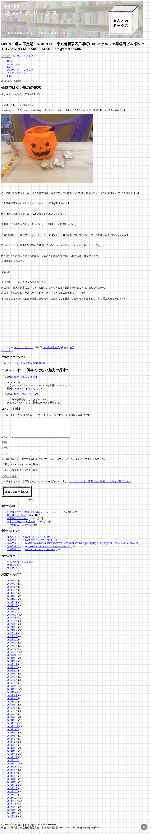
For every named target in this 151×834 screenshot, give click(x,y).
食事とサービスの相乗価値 (21, 525)
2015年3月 (12, 717)
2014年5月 (12, 748)
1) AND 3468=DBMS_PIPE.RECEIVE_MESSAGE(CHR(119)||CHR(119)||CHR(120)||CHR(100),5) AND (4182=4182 (81, 547)
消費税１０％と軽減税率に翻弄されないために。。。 (35, 516)
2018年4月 (12, 603)
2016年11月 (13, 655)
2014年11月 (13, 730)
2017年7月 (12, 630)
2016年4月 (12, 677)
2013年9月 (12, 773)
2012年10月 (13, 807)
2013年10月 (13, 770)
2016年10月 (13, 658)
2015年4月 (12, 714)
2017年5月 (12, 637)
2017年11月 (13, 618)
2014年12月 (13, 727)
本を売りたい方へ (16, 73)
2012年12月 (13, 801)
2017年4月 (12, 640)
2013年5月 (12, 786)
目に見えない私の (16, 519)
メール (4, 451)
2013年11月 (13, 767)
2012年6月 (12, 820)
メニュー (6, 56)
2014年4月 (12, 751)
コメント (7, 440)
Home (10, 61)
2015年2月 (12, 720)
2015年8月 (12, 702)
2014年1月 (12, 761)
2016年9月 (12, 661)
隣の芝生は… (14, 528)
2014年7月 (12, 742)
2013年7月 (12, 779)
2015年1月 (12, 723)
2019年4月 (12, 596)
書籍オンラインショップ (20, 70)
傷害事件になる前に (17, 522)
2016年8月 (12, 665)
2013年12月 (13, 764)
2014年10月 (13, 733)
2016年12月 (13, 652)
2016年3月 (12, 680)
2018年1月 (12, 612)
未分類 (10, 571)
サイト (4, 456)
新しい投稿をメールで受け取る (21, 473)
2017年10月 (13, 621)
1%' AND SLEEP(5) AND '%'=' (40, 553)
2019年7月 (12, 587)
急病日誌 (12, 568)
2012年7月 (12, 817)
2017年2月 (12, 646)
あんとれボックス (23, 347)
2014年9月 (12, 736)
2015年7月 (12, 705)
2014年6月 (12, 745)
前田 (72, 347)
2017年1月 (12, 649)
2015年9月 (12, 699)
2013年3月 (12, 792)
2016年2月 (12, 683)
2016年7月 (12, 668)
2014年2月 (12, 758)
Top (144, 827)
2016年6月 (12, 671)
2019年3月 (12, 599)
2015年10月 (13, 696)
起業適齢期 (40, 363)
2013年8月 (12, 776)
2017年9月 (12, 624)
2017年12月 (13, 615)
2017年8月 (12, 627)
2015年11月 (13, 692)
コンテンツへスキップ (23, 55)
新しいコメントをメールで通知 (21, 468)
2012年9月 (12, 810)
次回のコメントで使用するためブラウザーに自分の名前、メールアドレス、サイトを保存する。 (55, 462)
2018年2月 (12, 609)
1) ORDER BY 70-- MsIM (37, 540)
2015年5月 (12, 711)
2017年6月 (12, 634)
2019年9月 (12, 584)
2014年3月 (12, 755)
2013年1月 (12, 798)
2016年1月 (12, 686)
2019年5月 (12, 593)
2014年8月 (12, 739)
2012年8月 (12, 813)
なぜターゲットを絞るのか (16, 363)
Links (9, 76)
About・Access (14, 64)
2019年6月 (12, 590)
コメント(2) (7, 350)
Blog (9, 67)
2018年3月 (12, 606)
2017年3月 (12, 643)
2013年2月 (12, 795)
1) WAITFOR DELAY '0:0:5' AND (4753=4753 (47, 550)
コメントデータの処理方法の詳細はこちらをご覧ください (100, 485)
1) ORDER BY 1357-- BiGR (38, 543)
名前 (3, 446)
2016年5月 (12, 674)
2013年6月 (12, 782)
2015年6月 (12, 708)
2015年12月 (13, 689)
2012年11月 (13, 804)
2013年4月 (12, 789)
